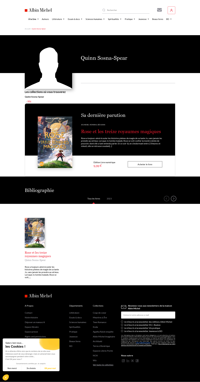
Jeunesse (73, 336)
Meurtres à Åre (100, 317)
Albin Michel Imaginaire (104, 336)
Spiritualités (74, 327)
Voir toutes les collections (103, 365)
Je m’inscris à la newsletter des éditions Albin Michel (148, 321)
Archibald (97, 341)
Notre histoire (31, 317)
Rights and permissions (35, 336)
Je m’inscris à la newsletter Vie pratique (142, 328)
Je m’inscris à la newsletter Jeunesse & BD (143, 331)
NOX (95, 355)
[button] (5, 377)
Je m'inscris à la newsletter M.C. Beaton (142, 325)
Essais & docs (75, 317)
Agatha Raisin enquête (103, 331)
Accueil (27, 29)
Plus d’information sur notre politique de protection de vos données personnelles (148, 344)
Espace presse (31, 331)
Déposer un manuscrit (35, 322)
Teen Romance (99, 322)
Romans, (93, 125)
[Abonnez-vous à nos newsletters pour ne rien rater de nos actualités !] (158, 10)
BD (70, 346)
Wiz (29, 101)
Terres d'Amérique (101, 346)
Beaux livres (75, 341)
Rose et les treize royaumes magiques (121, 131)
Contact (28, 312)
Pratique (73, 331)
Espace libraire (32, 327)
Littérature (74, 312)
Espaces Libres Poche (103, 350)
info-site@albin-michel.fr (143, 342)
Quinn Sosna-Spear (35, 260)
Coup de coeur (99, 312)
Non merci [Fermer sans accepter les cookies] (12, 368)
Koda (95, 327)
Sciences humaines (77, 322)
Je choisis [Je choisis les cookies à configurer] (31, 368)
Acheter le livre (145, 164)
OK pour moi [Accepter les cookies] (50, 368)
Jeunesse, (85, 125)
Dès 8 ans (101, 125)
